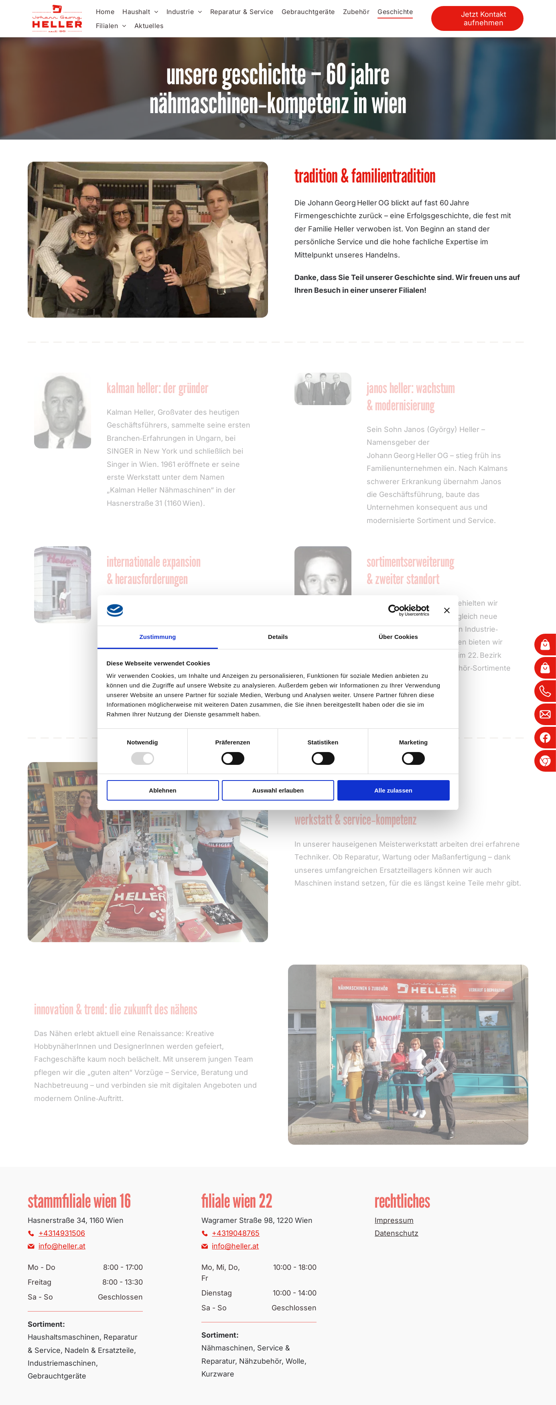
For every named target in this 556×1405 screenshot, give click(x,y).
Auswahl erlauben (278, 790)
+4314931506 (62, 1233)
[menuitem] (105, 11)
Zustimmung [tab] (158, 636)
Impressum (394, 1220)
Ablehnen (162, 790)
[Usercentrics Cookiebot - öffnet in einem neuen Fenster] (394, 610)
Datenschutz (396, 1233)
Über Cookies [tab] (398, 636)
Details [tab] (278, 636)
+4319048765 (236, 1233)
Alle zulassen (393, 790)
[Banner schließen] (447, 610)
